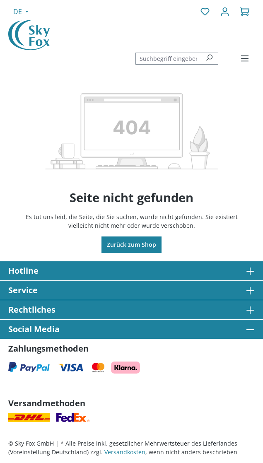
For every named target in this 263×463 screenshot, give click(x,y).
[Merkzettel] (205, 11)
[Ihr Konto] (225, 11)
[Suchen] (209, 59)
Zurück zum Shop (131, 244)
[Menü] (245, 58)
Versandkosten (124, 452)
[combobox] (168, 59)
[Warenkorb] (245, 11)
